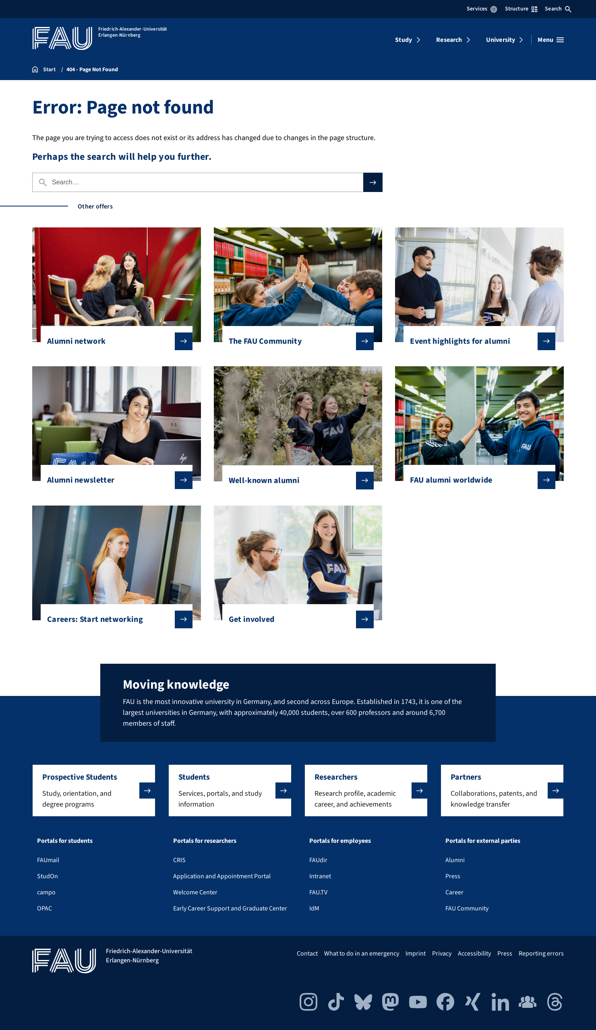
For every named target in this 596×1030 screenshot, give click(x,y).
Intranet (320, 876)
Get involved (295, 619)
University (500, 39)
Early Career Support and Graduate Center (230, 908)
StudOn (47, 876)
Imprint (416, 953)
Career (454, 892)
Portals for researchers (204, 840)
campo (46, 892)
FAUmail (48, 860)
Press (452, 876)
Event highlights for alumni (476, 341)
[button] (93, 790)
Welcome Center (195, 892)
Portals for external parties (482, 840)
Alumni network (113, 341)
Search (558, 9)
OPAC (44, 908)
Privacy (441, 953)
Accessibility (474, 953)
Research (449, 39)
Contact (307, 953)
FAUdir (318, 860)
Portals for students (65, 840)
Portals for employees (340, 840)
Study (403, 39)
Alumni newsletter (113, 480)
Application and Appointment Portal (222, 876)
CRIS (179, 860)
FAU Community (466, 908)
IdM (314, 908)
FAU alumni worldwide (476, 480)
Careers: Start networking (113, 619)
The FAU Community (295, 341)
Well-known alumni (295, 480)
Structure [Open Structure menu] (521, 9)
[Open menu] (551, 40)
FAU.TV (318, 892)
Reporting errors (541, 953)
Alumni (455, 860)
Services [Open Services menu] (482, 9)
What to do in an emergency (361, 953)
